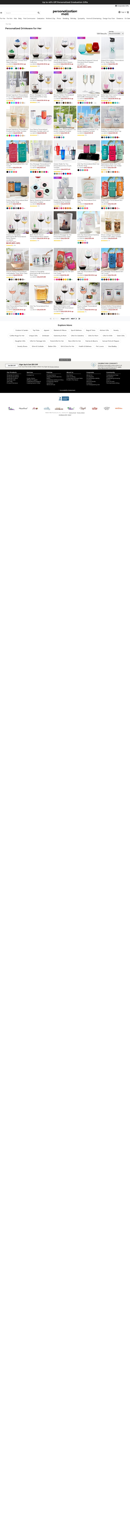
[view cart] (128, 12)
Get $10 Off (12, 365)
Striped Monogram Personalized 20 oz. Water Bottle (112, 61)
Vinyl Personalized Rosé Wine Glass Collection (16, 307)
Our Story (69, 375)
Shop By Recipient (13, 376)
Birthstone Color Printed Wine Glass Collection (16, 61)
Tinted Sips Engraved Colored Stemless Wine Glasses (87, 61)
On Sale (127, 18)
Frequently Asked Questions (52, 382)
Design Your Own (109, 18)
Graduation (40, 18)
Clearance (119, 18)
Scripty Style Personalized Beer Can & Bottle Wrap (17, 201)
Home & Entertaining (93, 18)
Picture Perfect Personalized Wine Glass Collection (64, 96)
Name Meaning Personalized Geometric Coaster (40, 201)
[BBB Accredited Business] (63, 400)
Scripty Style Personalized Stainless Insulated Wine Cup (111, 130)
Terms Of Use (51, 384)
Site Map (10, 381)
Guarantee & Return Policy (55, 380)
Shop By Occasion (13, 375)
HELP (69, 415)
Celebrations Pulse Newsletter (112, 375)
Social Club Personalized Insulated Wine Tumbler (62, 201)
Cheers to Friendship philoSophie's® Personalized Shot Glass (40, 273)
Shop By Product (12, 378)
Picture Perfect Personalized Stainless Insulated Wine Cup (111, 307)
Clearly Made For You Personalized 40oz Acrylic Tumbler (62, 165)
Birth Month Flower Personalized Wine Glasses (39, 236)
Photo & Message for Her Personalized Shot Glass (62, 236)
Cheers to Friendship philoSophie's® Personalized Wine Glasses (16, 236)
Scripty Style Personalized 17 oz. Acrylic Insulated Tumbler (65, 130)
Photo (59, 18)
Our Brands (90, 376)
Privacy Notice (54, 366)
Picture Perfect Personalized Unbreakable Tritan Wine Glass (16, 272)
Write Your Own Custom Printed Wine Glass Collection (112, 96)
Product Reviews (12, 383)
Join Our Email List (32, 376)
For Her (2, 18)
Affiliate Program (32, 380)
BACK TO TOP (65, 360)
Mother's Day (50, 18)
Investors (89, 383)
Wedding (66, 18)
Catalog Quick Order (33, 383)
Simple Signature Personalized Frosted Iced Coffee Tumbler (17, 130)
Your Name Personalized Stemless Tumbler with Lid (39, 130)
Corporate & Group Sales (74, 378)
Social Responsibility (93, 378)
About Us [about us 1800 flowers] (89, 375)
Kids (15, 18)
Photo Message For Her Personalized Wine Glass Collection (38, 96)
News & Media (91, 381)
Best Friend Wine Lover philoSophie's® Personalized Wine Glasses (63, 308)
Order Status (31, 378)
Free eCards (110, 381)
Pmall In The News (72, 380)
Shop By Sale (11, 380)
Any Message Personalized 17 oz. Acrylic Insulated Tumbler (40, 165)
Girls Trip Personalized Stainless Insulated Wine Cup (88, 236)
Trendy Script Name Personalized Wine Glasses (63, 61)
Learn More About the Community (109, 367)
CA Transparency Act (93, 384)
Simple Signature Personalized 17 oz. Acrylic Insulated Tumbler (17, 96)
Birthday (73, 18)
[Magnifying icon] (38, 13)
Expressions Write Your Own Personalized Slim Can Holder (111, 165)
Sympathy (81, 18)
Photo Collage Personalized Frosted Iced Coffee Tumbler (111, 236)
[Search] (23, 13)
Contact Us (30, 375)
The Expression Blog (112, 383)
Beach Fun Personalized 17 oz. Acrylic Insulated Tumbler (88, 130)
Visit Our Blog (70, 376)
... (24, 68)
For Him (9, 18)
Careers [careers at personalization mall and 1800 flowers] (89, 380)
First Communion (29, 18)
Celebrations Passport (34, 381)
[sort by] (116, 33)
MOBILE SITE (63, 415)
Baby (20, 18)
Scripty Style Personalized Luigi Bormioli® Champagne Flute (88, 96)
